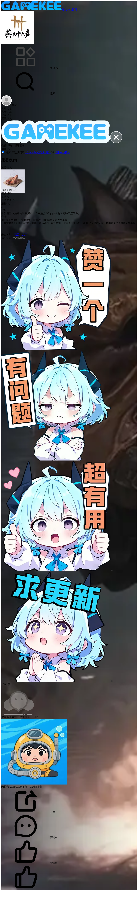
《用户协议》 (62, 152)
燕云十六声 (20, 234)
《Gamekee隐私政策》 (38, 152)
